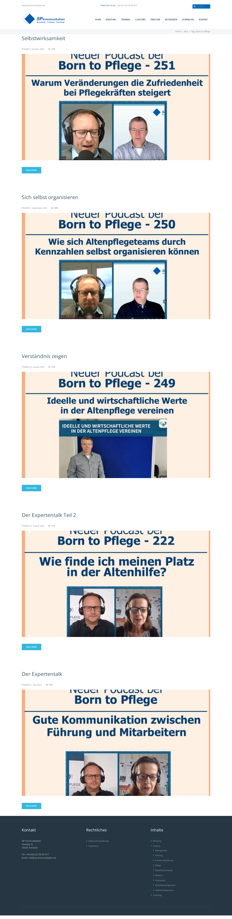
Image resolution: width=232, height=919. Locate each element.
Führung (159, 859)
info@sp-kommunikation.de (33, 5)
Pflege (158, 869)
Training (157, 849)
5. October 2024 (37, 49)
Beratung (157, 844)
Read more (32, 170)
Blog (186, 31)
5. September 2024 (38, 208)
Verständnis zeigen (47, 357)
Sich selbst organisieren (53, 198)
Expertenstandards (164, 874)
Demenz (159, 879)
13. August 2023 (37, 528)
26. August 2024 (37, 368)
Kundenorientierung (165, 864)
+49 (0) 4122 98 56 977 (127, 5)
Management (161, 854)
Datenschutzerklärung (99, 844)
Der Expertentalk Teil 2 (52, 517)
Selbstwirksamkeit (46, 38)
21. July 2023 (36, 687)
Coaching (157, 898)
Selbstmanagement (165, 894)
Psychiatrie (160, 884)
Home (177, 31)
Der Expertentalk (44, 677)
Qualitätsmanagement (166, 889)
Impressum (94, 849)
